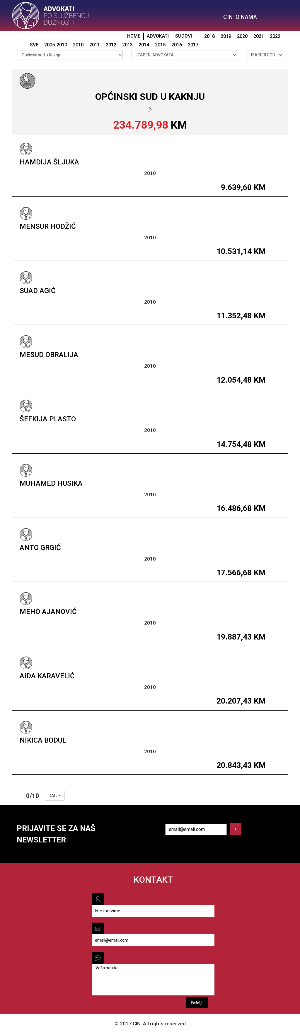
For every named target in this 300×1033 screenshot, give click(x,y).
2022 (275, 36)
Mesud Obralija (49, 355)
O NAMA (246, 17)
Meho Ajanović (48, 612)
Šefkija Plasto (48, 419)
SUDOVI (183, 36)
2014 (144, 45)
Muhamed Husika (51, 483)
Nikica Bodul (43, 740)
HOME (133, 36)
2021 (258, 36)
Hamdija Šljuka (49, 162)
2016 (176, 45)
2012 (111, 45)
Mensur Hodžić (48, 226)
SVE (34, 45)
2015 (160, 45)
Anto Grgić (40, 548)
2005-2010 (55, 45)
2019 (226, 36)
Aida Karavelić (47, 676)
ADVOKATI (158, 36)
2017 (193, 45)
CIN (228, 17)
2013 (127, 45)
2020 (242, 36)
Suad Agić (38, 291)
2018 (209, 36)
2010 (78, 45)
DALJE (55, 795)
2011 (94, 45)
